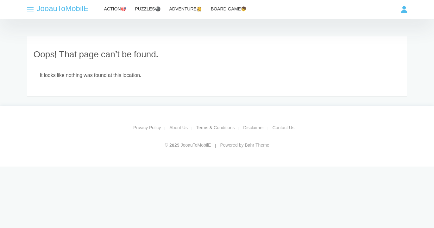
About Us (178, 128)
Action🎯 (115, 9)
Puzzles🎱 (147, 9)
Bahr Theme (257, 145)
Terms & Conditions (215, 128)
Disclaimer (253, 128)
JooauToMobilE (63, 9)
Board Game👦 (228, 9)
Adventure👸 (185, 9)
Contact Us (283, 128)
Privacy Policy (147, 128)
